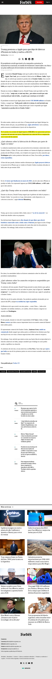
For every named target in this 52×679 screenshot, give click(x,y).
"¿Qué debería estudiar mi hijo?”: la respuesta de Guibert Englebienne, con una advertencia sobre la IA (29, 425)
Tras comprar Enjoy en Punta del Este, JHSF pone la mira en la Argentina (12, 559)
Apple (3, 371)
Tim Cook (42, 371)
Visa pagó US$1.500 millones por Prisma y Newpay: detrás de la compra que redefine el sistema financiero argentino (39, 589)
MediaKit (3, 656)
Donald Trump (25, 371)
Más (28, 403)
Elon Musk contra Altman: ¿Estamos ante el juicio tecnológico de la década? (10, 618)
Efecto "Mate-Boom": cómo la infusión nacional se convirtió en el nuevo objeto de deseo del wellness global (29, 437)
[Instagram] (26, 663)
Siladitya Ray (4, 55)
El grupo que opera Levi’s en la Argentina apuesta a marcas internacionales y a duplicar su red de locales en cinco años (29, 412)
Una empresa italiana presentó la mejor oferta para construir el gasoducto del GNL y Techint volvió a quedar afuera (28, 466)
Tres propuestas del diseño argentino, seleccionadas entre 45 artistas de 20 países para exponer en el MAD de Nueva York (39, 620)
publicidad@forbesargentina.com (13, 641)
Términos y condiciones (41, 656)
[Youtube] (29, 663)
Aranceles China (13, 371)
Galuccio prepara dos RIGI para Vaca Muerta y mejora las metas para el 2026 (39, 530)
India (34, 371)
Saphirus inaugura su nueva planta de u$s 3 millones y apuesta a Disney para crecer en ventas (11, 531)
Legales (3, 658)
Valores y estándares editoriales (26, 656)
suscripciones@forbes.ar (13, 648)
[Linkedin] (32, 663)
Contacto (16, 656)
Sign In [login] (48, 2)
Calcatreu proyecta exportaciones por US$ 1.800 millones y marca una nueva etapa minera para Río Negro (39, 560)
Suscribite (39, 2)
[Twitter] (24, 663)
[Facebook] (21, 663)
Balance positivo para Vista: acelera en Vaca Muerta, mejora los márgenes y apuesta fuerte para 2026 (12, 589)
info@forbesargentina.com (11, 644)
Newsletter (9, 656)
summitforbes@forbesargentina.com (13, 646)
